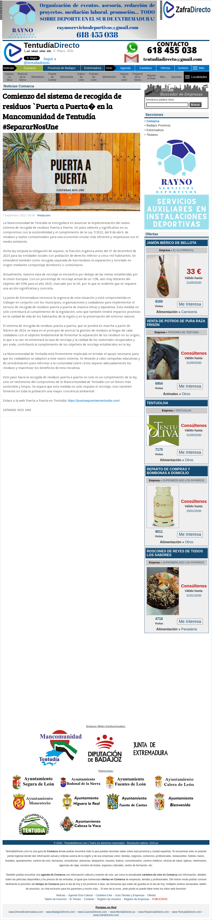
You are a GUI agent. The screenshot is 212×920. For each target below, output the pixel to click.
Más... (163, 76)
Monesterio (37, 76)
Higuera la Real (151, 77)
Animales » (172, 394)
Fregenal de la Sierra (137, 76)
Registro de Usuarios (109, 899)
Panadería (189, 629)
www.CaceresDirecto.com (92, 911)
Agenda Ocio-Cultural (80, 895)
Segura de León (124, 76)
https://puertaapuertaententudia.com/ (94, 400)
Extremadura (92, 68)
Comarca (30, 68)
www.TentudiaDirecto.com (186, 911)
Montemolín (109, 76)
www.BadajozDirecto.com (60, 911)
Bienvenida (67, 76)
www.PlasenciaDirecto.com (153, 911)
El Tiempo (75, 899)
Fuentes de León (93, 76)
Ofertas (165, 68)
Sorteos (183, 68)
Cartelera (145, 68)
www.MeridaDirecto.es (122, 911)
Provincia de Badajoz (62, 68)
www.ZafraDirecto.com (106, 915)
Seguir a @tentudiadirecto (40, 61)
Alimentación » (168, 312)
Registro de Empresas (136, 899)
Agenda (125, 68)
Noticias (60, 895)
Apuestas (176, 76)
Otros (186, 394)
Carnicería (189, 312)
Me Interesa (190, 304)
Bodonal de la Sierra (22, 76)
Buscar (195, 104)
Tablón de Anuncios (56, 899)
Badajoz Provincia (158, 125)
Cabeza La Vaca (9, 76)
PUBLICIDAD (159, 899)
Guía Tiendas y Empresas (129, 895)
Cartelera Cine (104, 895)
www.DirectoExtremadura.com (26, 911)
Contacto (89, 899)
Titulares (152, 134)
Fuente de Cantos (52, 76)
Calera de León (81, 76)
